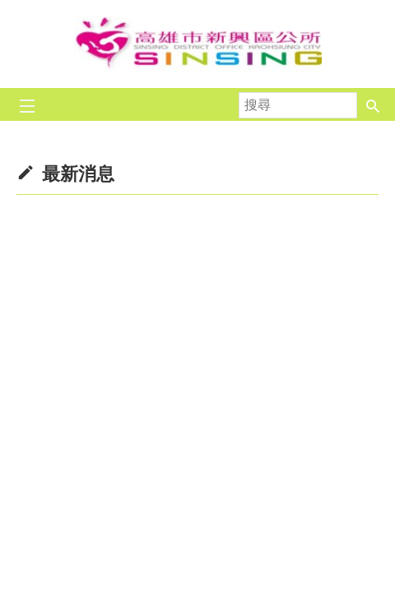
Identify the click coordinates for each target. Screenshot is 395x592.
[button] (373, 104)
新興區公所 (197, 44)
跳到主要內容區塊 (8, 8)
